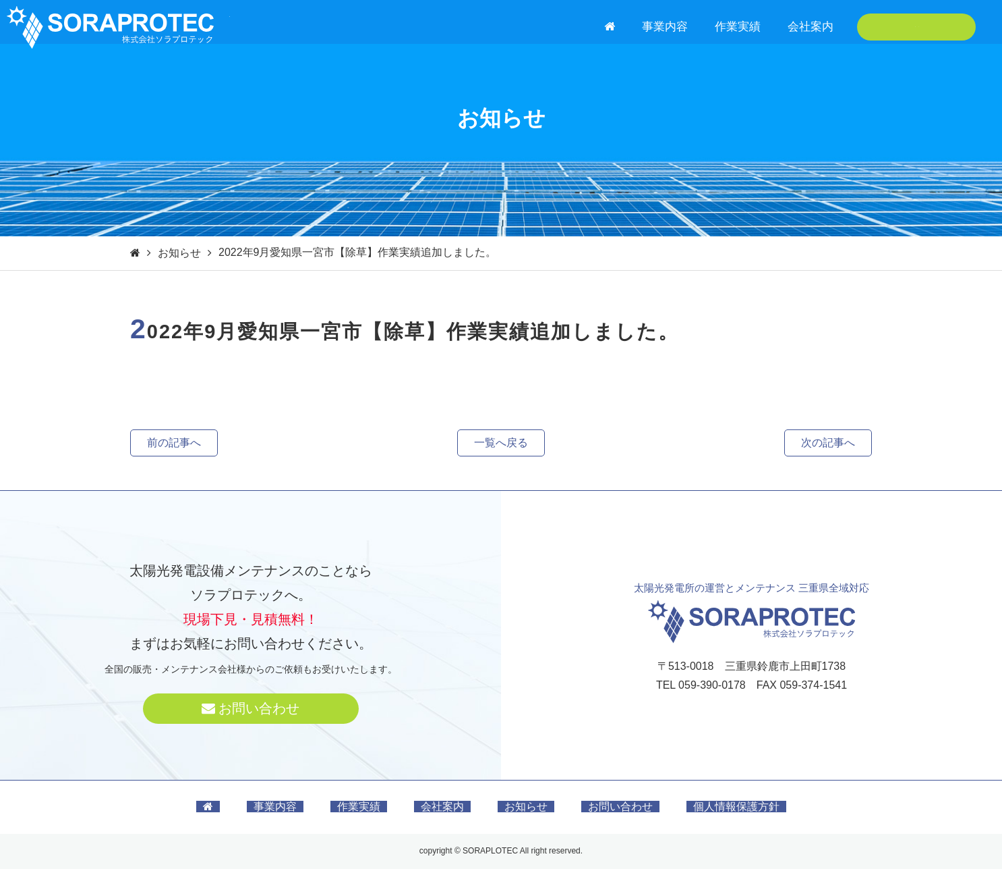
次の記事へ (828, 442)
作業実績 (738, 26)
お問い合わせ (916, 26)
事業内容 (665, 26)
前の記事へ (174, 442)
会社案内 (810, 26)
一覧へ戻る (501, 442)
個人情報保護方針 (736, 806)
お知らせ (179, 253)
